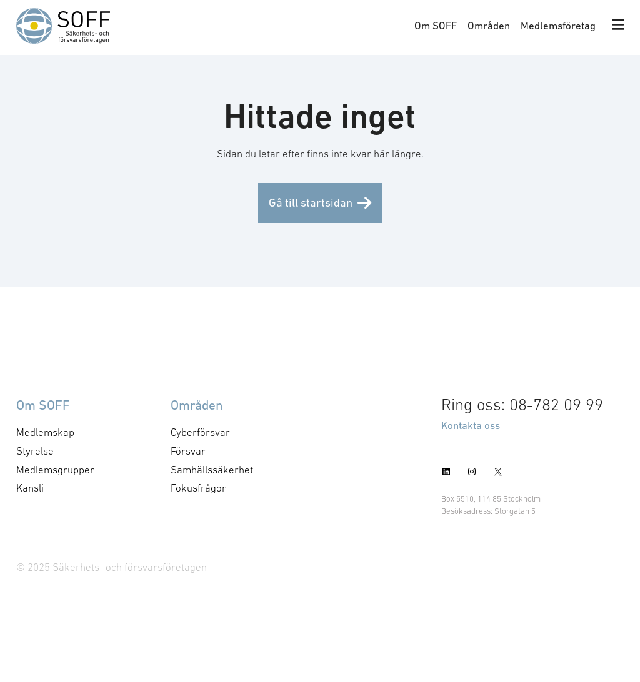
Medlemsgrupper (55, 469)
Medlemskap (45, 432)
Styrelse (35, 451)
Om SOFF (435, 25)
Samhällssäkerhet (212, 469)
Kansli (30, 488)
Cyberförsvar (200, 432)
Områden (489, 25)
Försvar (188, 451)
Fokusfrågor (198, 488)
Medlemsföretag (558, 25)
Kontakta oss (470, 425)
